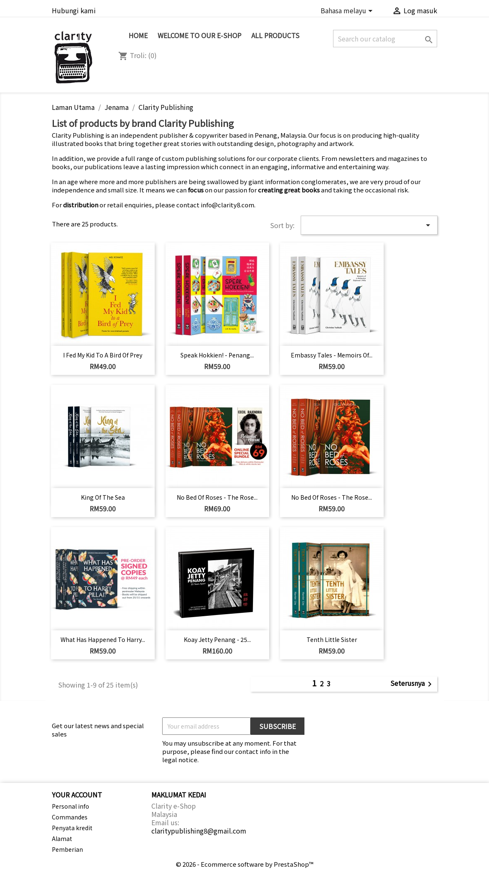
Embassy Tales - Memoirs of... (331, 355)
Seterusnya (412, 684)
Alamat (62, 838)
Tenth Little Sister (332, 639)
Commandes (70, 817)
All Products (275, 35)
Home (138, 35)
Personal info (70, 806)
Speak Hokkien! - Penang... (217, 355)
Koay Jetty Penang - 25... (217, 639)
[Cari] (385, 38)
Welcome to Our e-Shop (199, 35)
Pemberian (67, 849)
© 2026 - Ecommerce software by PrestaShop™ (245, 864)
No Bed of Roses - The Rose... (217, 497)
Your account (77, 795)
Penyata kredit (72, 828)
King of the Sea (103, 497)
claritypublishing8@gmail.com (198, 831)
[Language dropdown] (348, 11)
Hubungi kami (74, 10)
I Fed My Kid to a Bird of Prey (102, 355)
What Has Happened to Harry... (103, 639)
